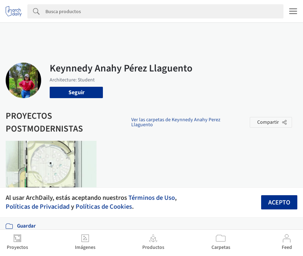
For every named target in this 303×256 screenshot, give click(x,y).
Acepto (279, 202)
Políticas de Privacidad (38, 206)
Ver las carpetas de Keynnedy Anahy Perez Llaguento (175, 122)
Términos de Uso (151, 197)
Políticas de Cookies (104, 206)
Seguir (76, 92)
